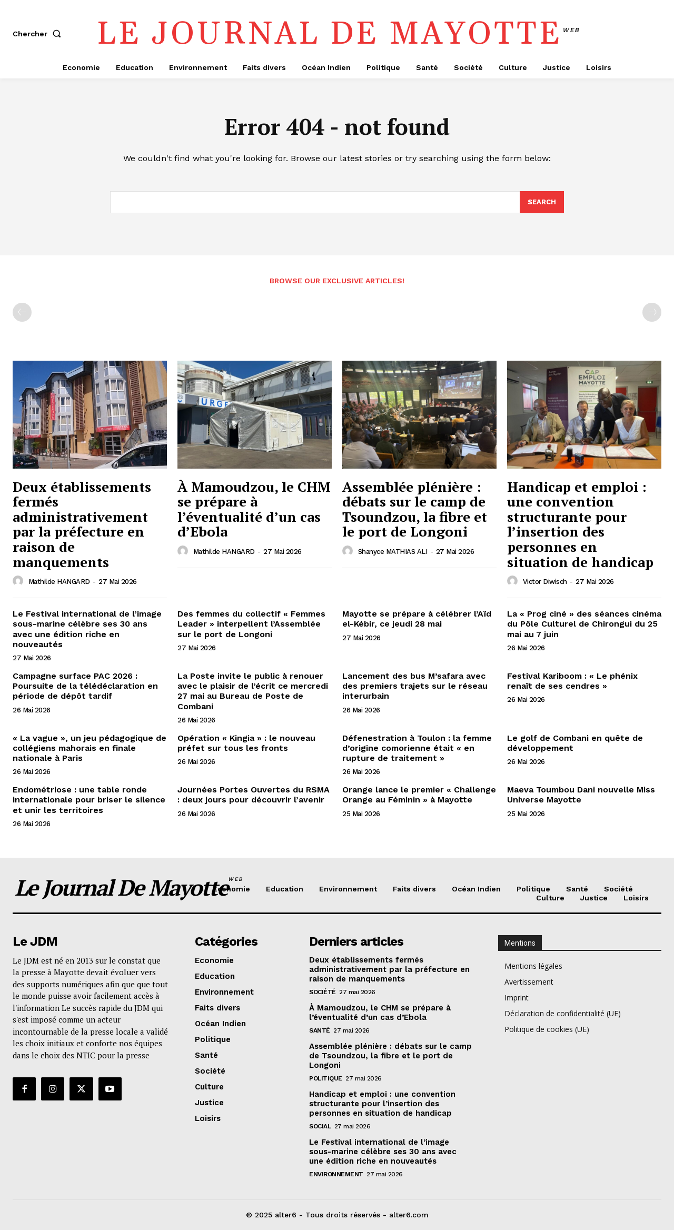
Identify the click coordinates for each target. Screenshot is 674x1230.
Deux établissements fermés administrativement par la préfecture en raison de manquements (82, 524)
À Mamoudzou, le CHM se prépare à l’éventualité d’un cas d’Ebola (254, 509)
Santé (319, 1030)
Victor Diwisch (545, 582)
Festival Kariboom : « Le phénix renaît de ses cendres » (572, 681)
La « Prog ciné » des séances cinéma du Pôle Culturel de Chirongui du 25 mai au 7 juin (584, 624)
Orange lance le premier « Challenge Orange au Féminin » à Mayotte (419, 795)
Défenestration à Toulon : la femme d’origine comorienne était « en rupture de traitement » (417, 748)
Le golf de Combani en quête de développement (575, 743)
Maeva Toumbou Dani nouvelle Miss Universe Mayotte (581, 795)
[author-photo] (19, 581)
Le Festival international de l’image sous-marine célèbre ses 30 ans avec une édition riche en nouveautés (87, 629)
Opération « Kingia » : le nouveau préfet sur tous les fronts (246, 743)
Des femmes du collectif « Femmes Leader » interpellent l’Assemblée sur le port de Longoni (251, 624)
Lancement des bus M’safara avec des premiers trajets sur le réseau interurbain (415, 686)
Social (320, 1126)
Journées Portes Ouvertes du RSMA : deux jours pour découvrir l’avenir (253, 795)
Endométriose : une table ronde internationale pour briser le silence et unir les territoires (89, 800)
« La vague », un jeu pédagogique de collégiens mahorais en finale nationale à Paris (89, 748)
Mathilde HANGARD (59, 582)
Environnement (336, 1174)
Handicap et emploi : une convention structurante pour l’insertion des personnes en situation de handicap (580, 524)
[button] (39, 34)
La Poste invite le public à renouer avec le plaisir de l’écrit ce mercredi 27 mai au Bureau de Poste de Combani (252, 691)
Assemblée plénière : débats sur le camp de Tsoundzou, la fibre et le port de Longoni (414, 509)
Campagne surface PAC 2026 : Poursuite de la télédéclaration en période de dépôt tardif (85, 686)
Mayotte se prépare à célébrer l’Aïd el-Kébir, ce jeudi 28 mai (416, 619)
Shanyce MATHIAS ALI (393, 552)
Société (322, 992)
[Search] (542, 202)
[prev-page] (22, 312)
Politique (325, 1078)
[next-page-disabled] (651, 312)
